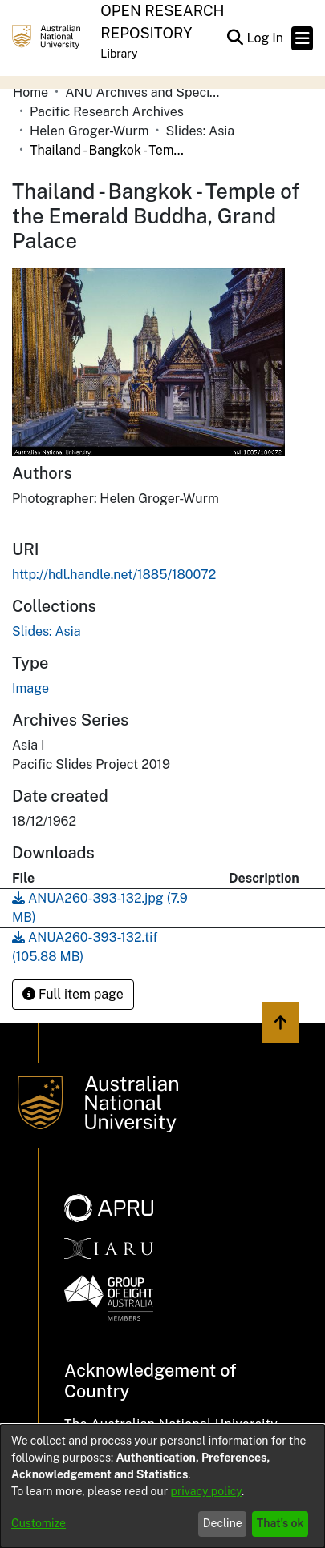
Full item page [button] (73, 994)
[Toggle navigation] (302, 38)
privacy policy (206, 1491)
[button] (235, 38)
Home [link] (30, 92)
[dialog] (162, 1486)
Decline (222, 1523)
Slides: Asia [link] (200, 131)
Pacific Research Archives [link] (107, 111)
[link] (46, 631)
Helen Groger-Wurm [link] (89, 131)
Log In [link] (265, 38)
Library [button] (118, 53)
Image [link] (30, 688)
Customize (38, 1523)
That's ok (280, 1523)
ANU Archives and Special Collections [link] (145, 92)
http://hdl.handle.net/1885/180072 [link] (114, 574)
